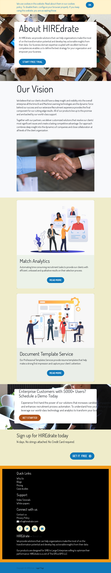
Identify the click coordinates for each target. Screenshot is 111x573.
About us (37, 536)
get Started (30, 417)
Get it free (82, 456)
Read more (56, 280)
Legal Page (40, 568)
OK (89, 4)
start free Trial (32, 61)
